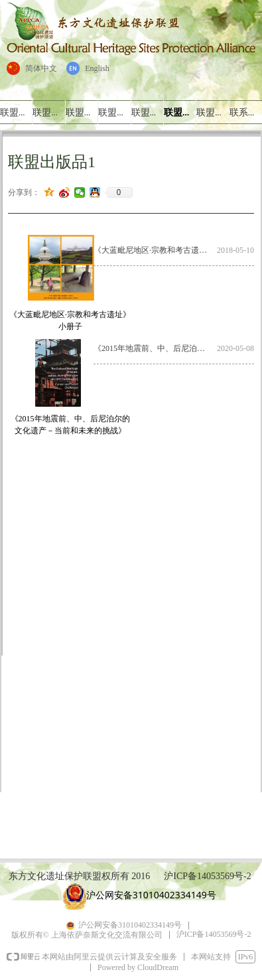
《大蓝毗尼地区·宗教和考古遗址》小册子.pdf (155, 250)
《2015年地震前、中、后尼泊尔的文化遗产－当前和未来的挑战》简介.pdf (155, 348)
